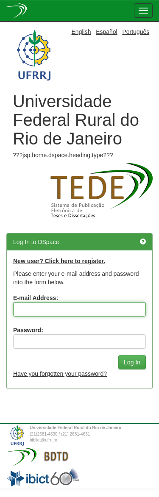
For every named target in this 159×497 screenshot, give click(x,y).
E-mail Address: (35, 297)
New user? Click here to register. (59, 261)
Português (135, 31)
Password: (28, 330)
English (81, 31)
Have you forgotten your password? (60, 373)
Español (106, 31)
